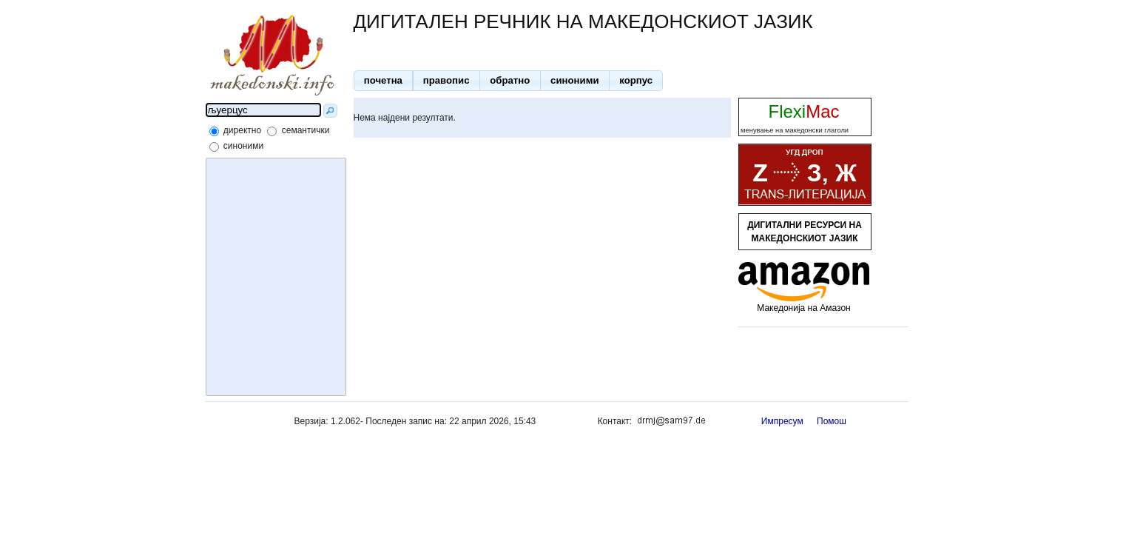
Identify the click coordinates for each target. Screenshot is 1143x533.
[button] (384, 80)
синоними (243, 146)
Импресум (782, 421)
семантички (306, 130)
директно (242, 130)
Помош (831, 421)
